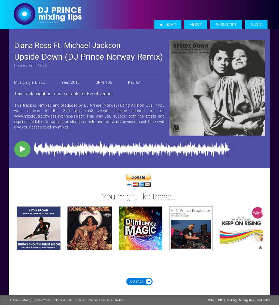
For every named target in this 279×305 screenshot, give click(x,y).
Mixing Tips (226, 24)
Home (168, 25)
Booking (231, 300)
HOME (211, 300)
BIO (220, 300)
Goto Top (117, 300)
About (196, 24)
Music (256, 24)
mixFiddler (263, 300)
